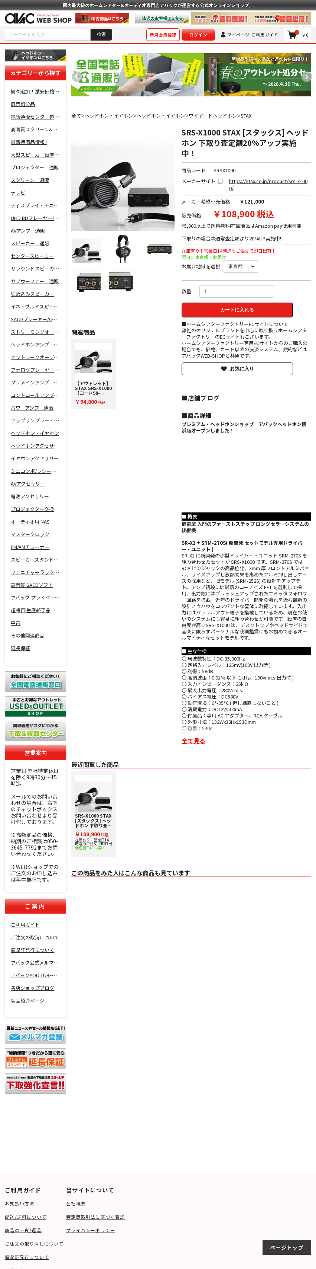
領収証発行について (27, 1257)
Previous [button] (75, 75)
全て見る (193, 740)
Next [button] (305, 75)
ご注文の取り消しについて (34, 1243)
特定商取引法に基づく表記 (95, 1217)
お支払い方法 (19, 1203)
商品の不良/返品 (23, 1230)
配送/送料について (25, 1217)
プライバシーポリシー (90, 1230)
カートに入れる (237, 310)
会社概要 (76, 1203)
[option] (137, 74)
